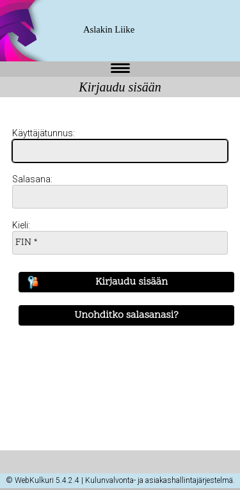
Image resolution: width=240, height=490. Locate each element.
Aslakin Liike (108, 29)
